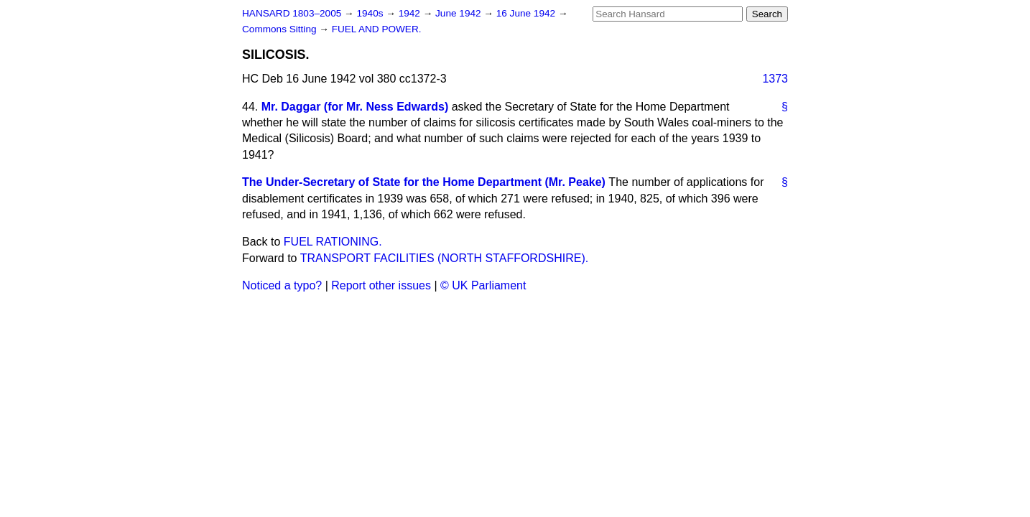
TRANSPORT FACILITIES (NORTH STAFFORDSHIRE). (444, 258)
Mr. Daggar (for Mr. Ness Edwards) (355, 107)
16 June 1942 (527, 13)
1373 (775, 79)
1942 (411, 13)
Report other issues (381, 285)
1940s (371, 13)
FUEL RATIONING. (333, 242)
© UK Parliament (483, 285)
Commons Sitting (280, 29)
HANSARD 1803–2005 (291, 13)
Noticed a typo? (282, 285)
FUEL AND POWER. (377, 29)
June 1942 (459, 13)
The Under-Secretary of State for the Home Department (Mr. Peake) (424, 182)
